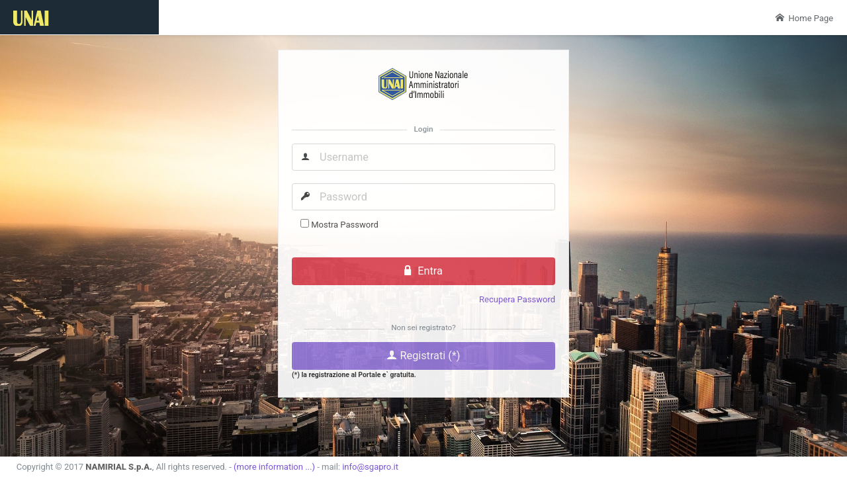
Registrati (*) (423, 355)
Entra (423, 271)
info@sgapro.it (370, 467)
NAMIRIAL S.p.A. (118, 467)
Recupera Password (517, 299)
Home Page (804, 18)
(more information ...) (274, 467)
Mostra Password (345, 225)
